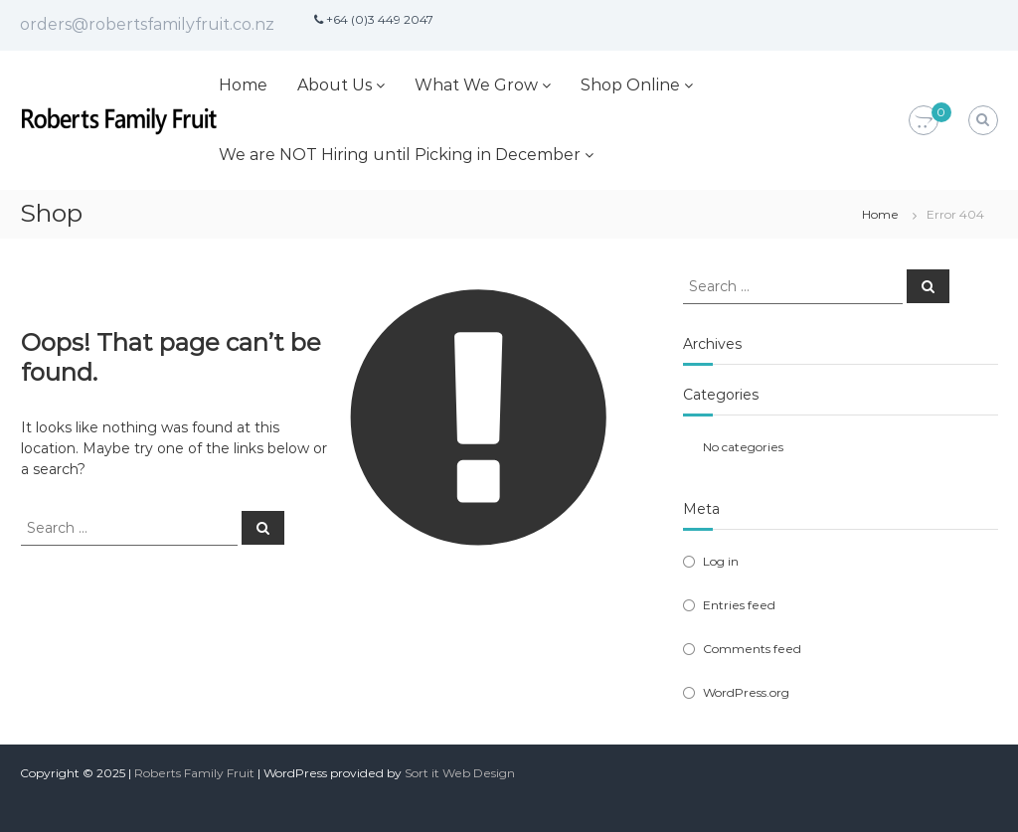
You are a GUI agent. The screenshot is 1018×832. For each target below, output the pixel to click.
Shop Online (630, 85)
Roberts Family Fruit (194, 772)
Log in (721, 561)
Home (243, 85)
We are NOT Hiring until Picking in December (400, 154)
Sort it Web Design (460, 772)
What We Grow (476, 85)
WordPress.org (746, 692)
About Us (334, 85)
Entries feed (739, 604)
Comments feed (752, 648)
